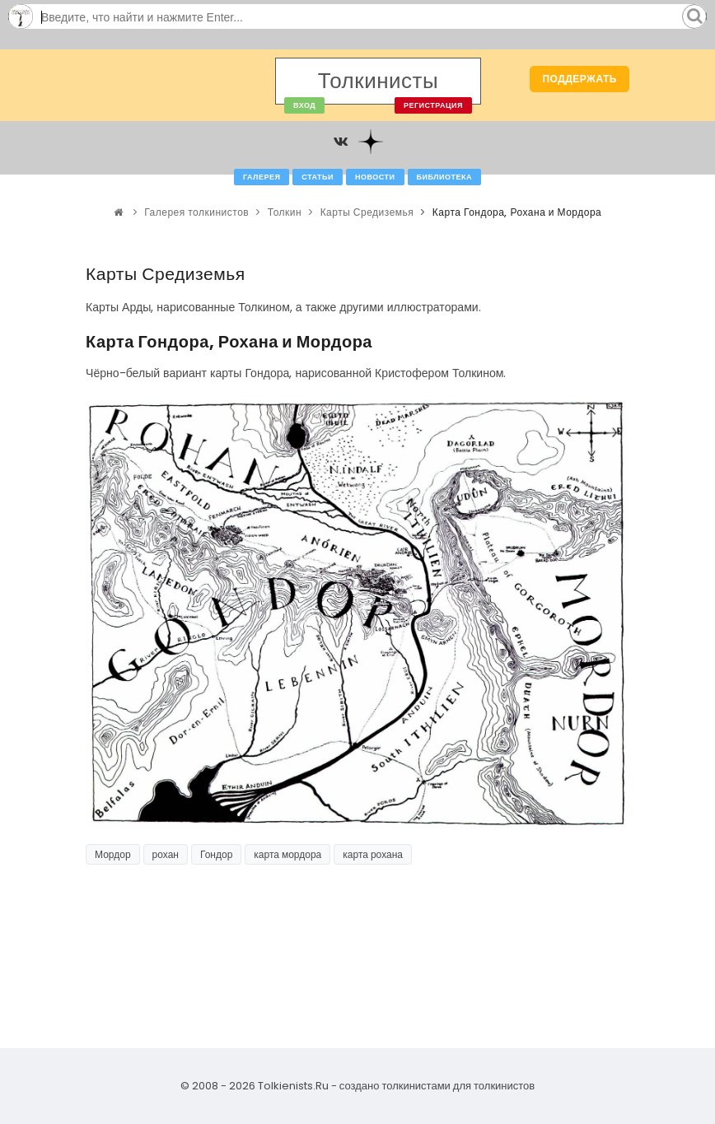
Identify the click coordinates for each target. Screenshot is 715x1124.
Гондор (216, 854)
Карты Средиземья (367, 212)
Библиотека (444, 177)
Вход (304, 105)
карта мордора (287, 854)
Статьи (317, 177)
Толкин (284, 212)
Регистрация (433, 105)
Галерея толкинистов (196, 212)
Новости (375, 177)
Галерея (261, 177)
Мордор (113, 854)
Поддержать (579, 79)
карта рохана (373, 854)
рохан (165, 854)
